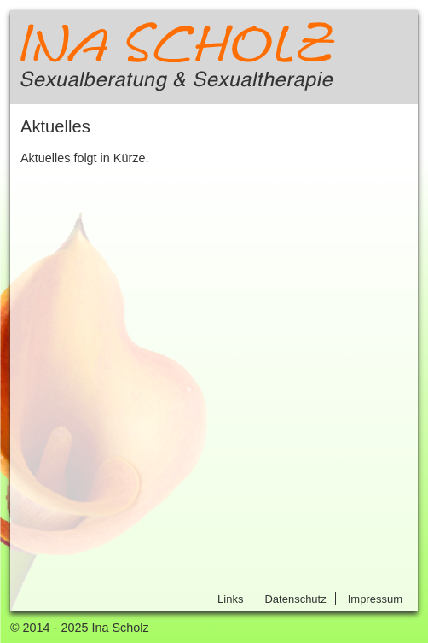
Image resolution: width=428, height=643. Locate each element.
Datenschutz (295, 599)
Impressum (375, 599)
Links (230, 599)
